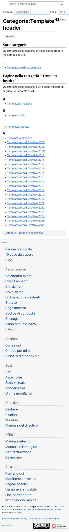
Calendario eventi (18, 276)
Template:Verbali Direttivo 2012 (25, 164)
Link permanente (18, 495)
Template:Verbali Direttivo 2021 (25, 203)
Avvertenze (8, 525)
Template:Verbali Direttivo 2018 (25, 190)
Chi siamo (13, 286)
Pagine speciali (16, 484)
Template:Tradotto (18, 126)
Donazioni (13, 345)
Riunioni (11, 415)
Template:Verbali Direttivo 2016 (25, 181)
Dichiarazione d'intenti (22, 297)
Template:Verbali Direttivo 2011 (25, 159)
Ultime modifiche (18, 393)
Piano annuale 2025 (20, 324)
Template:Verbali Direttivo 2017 (25, 185)
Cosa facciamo (16, 281)
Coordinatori (15, 388)
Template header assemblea (24, 67)
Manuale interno (17, 441)
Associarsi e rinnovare (22, 356)
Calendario (13, 457)
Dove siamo (14, 292)
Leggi (50, 11)
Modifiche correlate (20, 479)
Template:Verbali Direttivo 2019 (25, 194)
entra (4, 242)
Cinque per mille (17, 351)
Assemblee (13, 377)
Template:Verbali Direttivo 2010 (25, 155)
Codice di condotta (20, 313)
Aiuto (63, 19)
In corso (11, 420)
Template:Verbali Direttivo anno (25, 224)
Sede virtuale (15, 383)
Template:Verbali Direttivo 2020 (26, 198)
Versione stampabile (21, 489)
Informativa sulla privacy (14, 518)
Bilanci (10, 329)
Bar (8, 372)
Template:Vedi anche (19, 137)
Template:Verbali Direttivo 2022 (25, 207)
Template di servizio (31, 232)
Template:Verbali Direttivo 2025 (26, 220)
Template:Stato (16, 115)
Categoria (11, 232)
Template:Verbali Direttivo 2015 (25, 177)
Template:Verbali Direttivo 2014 (25, 172)
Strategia (12, 319)
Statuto (11, 302)
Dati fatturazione (18, 452)
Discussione (22, 11)
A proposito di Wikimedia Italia (45, 518)
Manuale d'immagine (21, 447)
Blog (8, 260)
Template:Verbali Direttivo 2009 (26, 151)
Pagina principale (18, 249)
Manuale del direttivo (21, 425)
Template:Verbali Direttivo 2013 (25, 168)
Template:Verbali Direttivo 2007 (26, 142)
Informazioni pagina (20, 500)
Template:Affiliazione (19, 103)
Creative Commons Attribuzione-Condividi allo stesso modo (33, 508)
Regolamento (15, 308)
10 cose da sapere (19, 254)
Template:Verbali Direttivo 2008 (26, 146)
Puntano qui (14, 473)
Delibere (11, 409)
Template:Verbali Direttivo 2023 (26, 211)
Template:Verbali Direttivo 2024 (26, 216)
